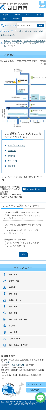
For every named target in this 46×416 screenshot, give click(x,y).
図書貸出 (12, 166)
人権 (16, 43)
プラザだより (14, 161)
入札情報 (27, 31)
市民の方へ (17, 41)
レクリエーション (15, 339)
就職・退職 (13, 294)
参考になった (13, 243)
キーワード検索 (9, 24)
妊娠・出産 (13, 275)
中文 (27, 14)
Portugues (16, 14)
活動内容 (12, 156)
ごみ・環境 (13, 332)
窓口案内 (19, 31)
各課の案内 (34, 390)
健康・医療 (13, 313)
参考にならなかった (16, 246)
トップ (7, 41)
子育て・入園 (14, 281)
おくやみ (12, 326)
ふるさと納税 (38, 31)
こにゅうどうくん (8, 35)
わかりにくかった (19, 233)
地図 (8, 362)
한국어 (5, 19)
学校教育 (12, 287)
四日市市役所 (14, 7)
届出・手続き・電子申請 (18, 345)
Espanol (38, 14)
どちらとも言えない (31, 243)
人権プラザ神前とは (16, 146)
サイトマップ (35, 384)
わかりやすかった (15, 230)
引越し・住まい (15, 300)
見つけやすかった (15, 215)
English (5, 14)
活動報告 (12, 151)
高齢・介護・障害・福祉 (18, 319)
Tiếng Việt (16, 19)
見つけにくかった (19, 218)
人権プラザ (25, 43)
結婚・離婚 (13, 307)
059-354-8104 (18, 365)
